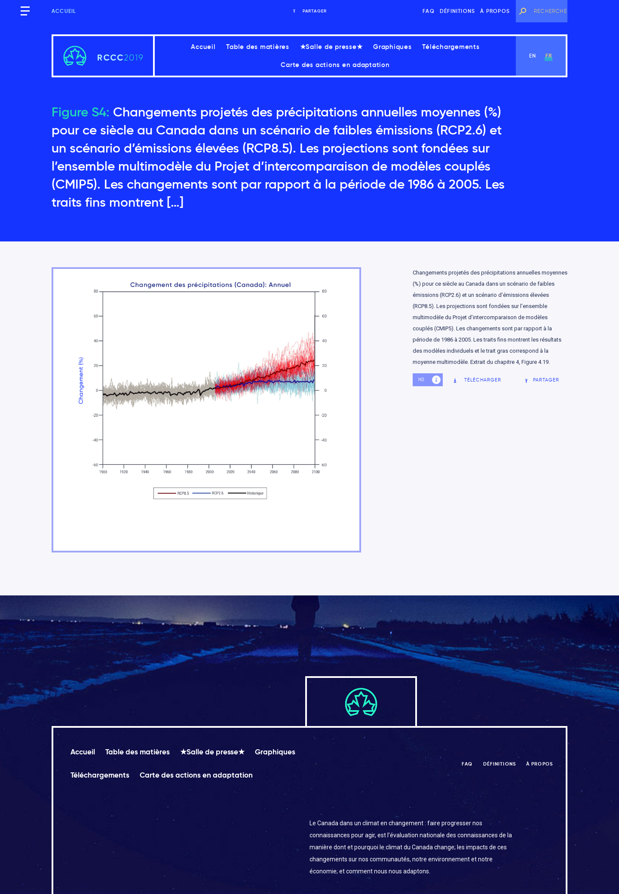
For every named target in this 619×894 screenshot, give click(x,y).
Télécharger (477, 380)
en (532, 55)
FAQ (429, 11)
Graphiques (392, 47)
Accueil (64, 11)
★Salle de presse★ (331, 47)
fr (548, 55)
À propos (495, 11)
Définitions (457, 11)
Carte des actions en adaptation (335, 65)
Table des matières (257, 47)
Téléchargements (450, 47)
